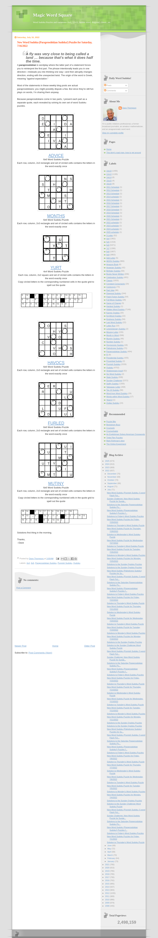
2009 (107, 903)
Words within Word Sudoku (118, 397)
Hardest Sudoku (113, 306)
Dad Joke (110, 290)
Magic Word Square (52, 15)
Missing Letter (112, 332)
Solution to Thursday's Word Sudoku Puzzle (126, 525)
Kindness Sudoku (113, 319)
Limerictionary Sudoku (115, 329)
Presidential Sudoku (114, 358)
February (111, 858)
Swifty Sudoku (112, 384)
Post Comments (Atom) (40, 652)
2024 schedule (112, 229)
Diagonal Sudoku (113, 293)
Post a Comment (23, 588)
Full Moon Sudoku (114, 300)
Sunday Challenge (114, 380)
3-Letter (109, 235)
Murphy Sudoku (113, 339)
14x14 (109, 177)
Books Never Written (115, 274)
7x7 (107, 248)
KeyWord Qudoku (114, 316)
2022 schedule (112, 222)
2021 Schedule (112, 219)
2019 (107, 871)
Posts (108, 85)
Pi (107, 355)
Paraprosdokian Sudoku (46, 563)
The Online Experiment (116, 444)
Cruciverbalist (112, 431)
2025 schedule (112, 232)
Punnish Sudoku (65, 563)
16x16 (109, 184)
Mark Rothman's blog (115, 441)
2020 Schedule (112, 216)
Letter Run (110, 326)
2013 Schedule (112, 194)
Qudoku (76, 563)
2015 (107, 884)
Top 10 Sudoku (112, 390)
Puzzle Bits (111, 421)
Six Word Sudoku (113, 374)
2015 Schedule (112, 200)
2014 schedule (112, 197)
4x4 (28, 563)
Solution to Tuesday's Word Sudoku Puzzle (125, 546)
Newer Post (20, 646)
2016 (107, 880)
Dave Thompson (36, 558)
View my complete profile (113, 133)
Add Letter (110, 258)
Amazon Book (112, 264)
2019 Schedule (112, 213)
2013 (107, 890)
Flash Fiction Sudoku (115, 297)
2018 (107, 874)
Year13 (109, 400)
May (109, 849)
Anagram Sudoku (113, 268)
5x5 (107, 242)
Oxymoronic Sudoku (115, 345)
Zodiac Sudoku (112, 403)
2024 (107, 464)
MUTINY (56, 483)
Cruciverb (110, 428)
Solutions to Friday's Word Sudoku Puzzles (125, 516)
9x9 (107, 255)
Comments (110, 91)
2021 (107, 864)
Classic (109, 280)
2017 (107, 877)
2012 (107, 893)
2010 (107, 900)
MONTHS (56, 216)
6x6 (32, 563)
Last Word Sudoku (114, 322)
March (110, 855)
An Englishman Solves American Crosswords (125, 434)
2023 (107, 467)
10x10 (109, 171)
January (111, 861)
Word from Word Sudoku (116, 393)
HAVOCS (55, 362)
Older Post (89, 646)
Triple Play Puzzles (114, 438)
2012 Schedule (112, 190)
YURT (55, 267)
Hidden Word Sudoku (115, 309)
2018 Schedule (112, 210)
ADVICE (56, 155)
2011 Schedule (112, 187)
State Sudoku (112, 377)
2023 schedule (112, 226)
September (112, 483)
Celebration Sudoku (114, 277)
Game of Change (113, 303)
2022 (107, 471)
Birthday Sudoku (113, 271)
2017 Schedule (112, 206)
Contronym (111, 287)
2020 (107, 868)
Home (55, 646)
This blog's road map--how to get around (123, 153)
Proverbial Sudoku (114, 361)
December (112, 474)
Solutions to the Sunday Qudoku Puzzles (124, 564)
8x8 (107, 251)
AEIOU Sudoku (112, 261)
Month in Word (112, 335)
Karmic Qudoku (113, 313)
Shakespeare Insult (114, 371)
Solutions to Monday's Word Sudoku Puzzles (126, 555)
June (109, 845)
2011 (107, 896)
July (109, 490)
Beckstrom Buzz (113, 425)
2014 (107, 887)
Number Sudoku (113, 342)
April (109, 852)
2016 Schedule (112, 203)
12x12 (109, 174)
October (111, 480)
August (110, 486)
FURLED (56, 423)
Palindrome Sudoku (114, 348)
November (112, 477)
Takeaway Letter (113, 387)
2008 (107, 906)
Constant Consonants (115, 284)
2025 (107, 461)
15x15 (109, 181)
